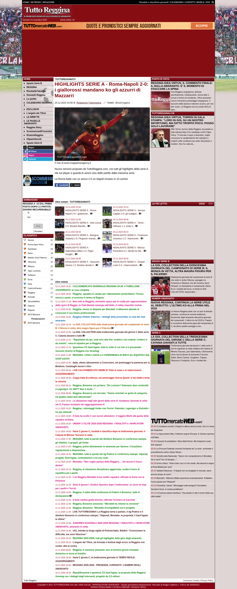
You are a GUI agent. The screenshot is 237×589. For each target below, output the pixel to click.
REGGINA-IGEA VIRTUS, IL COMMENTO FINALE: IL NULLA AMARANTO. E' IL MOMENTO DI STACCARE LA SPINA (182, 85)
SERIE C (156, 333)
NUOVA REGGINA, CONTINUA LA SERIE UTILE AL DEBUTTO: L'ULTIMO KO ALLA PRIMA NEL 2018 (180, 305)
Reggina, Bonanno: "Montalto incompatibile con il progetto (104, 508)
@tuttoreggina (122, 103)
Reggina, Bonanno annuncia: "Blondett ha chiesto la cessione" (106, 504)
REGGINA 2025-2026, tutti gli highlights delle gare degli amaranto (107, 538)
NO (28, 217)
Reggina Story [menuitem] (32, 127)
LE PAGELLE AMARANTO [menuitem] (32, 122)
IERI (210, 203)
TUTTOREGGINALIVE (163, 113)
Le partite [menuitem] (30, 99)
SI (28, 213)
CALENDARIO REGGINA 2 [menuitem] (38, 104)
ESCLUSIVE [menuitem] (31, 109)
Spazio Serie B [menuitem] (33, 83)
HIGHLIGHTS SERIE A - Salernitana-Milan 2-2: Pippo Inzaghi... (79, 251)
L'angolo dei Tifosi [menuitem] (35, 113)
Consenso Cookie (191, 580)
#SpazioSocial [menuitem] (32, 139)
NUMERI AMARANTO (163, 298)
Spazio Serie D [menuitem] (33, 143)
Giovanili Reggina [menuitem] (34, 95)
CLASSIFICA (30, 235)
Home (27, 79)
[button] (38, 226)
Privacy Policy (207, 580)
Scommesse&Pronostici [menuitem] (38, 131)
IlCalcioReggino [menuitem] (33, 135)
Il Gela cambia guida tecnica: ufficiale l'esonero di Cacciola (104, 500)
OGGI (202, 203)
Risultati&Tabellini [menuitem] (35, 91)
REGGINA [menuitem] (30, 87)
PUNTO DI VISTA (160, 79)
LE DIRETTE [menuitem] (31, 117)
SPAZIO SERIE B (160, 261)
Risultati (38, 231)
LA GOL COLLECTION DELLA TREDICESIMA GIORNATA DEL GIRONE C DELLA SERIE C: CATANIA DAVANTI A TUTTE (179, 339)
